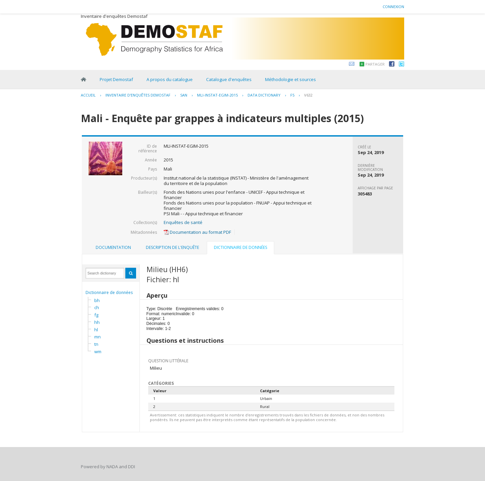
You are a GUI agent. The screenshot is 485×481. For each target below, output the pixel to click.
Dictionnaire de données (109, 292)
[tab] (113, 247)
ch (96, 307)
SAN (183, 95)
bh (97, 300)
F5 (292, 95)
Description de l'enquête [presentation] (172, 247)
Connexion (393, 6)
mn (97, 336)
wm (97, 351)
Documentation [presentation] (113, 247)
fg (96, 315)
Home (83, 79)
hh (97, 322)
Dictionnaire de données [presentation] (240, 247)
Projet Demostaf (116, 79)
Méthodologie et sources (290, 79)
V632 (308, 95)
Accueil (88, 95)
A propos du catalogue (170, 79)
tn (96, 344)
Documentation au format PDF (197, 232)
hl (96, 329)
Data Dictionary (264, 95)
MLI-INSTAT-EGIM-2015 (217, 95)
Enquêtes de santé (183, 222)
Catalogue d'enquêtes (229, 79)
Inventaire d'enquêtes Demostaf (137, 95)
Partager (375, 64)
